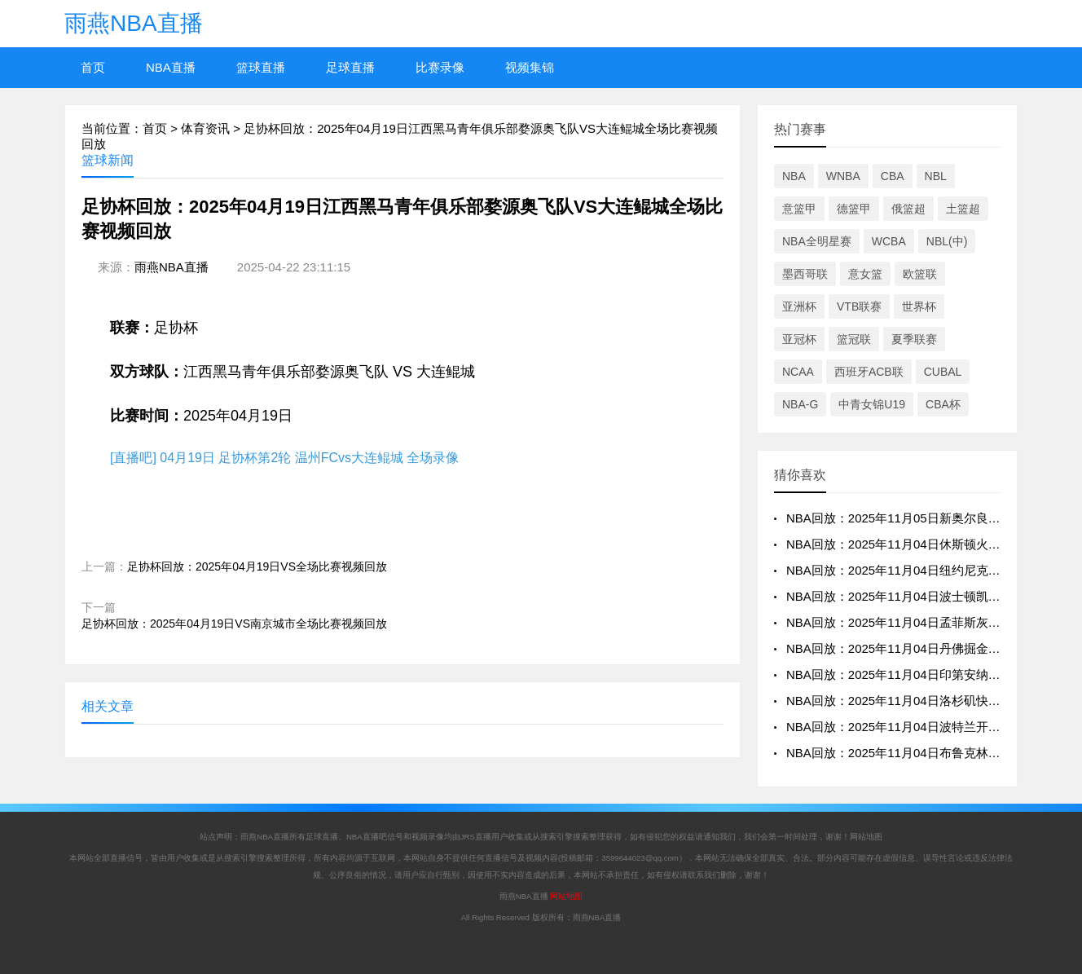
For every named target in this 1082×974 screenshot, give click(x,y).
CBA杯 (943, 404)
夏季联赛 (914, 339)
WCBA (889, 241)
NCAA (798, 371)
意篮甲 (799, 208)
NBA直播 (171, 67)
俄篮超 (908, 208)
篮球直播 (260, 67)
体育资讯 (205, 128)
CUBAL (943, 371)
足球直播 (350, 67)
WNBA (843, 176)
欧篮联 (920, 273)
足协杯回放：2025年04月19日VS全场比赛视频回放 (257, 566)
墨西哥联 (805, 273)
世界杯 (919, 306)
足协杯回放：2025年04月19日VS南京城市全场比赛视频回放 (234, 623)
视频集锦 (529, 67)
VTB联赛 (859, 306)
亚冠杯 (799, 339)
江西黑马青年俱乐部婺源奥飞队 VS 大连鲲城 (329, 372)
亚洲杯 (799, 306)
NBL (936, 176)
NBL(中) (947, 241)
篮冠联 (854, 339)
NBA (794, 176)
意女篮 (865, 273)
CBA (892, 176)
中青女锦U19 (871, 404)
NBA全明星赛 (816, 241)
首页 (93, 67)
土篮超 (963, 208)
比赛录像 (440, 67)
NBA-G (800, 404)
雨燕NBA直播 (133, 23)
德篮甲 (854, 208)
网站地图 (866, 836)
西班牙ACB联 (869, 371)
